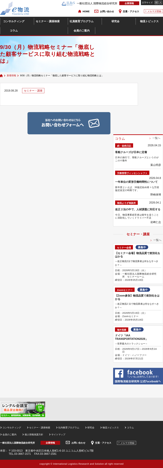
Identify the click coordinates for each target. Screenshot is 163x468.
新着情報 (11, 75)
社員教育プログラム (82, 21)
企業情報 (129, 3)
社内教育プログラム (68, 427)
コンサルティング (13, 21)
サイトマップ (58, 434)
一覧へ (156, 138)
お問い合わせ (107, 11)
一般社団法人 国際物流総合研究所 (89, 3)
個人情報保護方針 (34, 434)
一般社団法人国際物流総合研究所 (17, 442)
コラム (14, 30)
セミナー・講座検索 (48, 21)
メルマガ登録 (154, 11)
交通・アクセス (131, 11)
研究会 (115, 21)
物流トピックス (149, 21)
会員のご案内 (82, 30)
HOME (86, 11)
